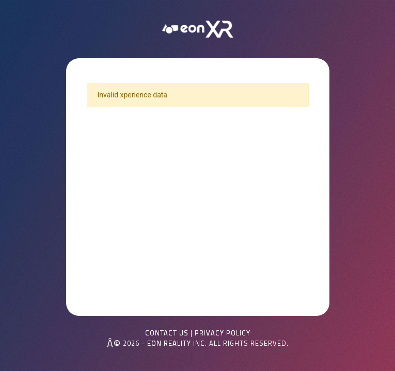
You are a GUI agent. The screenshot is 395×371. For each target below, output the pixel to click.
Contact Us (166, 333)
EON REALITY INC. (177, 343)
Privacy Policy (222, 333)
